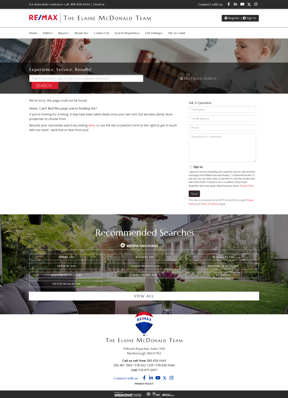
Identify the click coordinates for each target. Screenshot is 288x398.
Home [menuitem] (33, 33)
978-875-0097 (147, 370)
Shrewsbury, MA (145, 275)
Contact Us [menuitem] (101, 33)
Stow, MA (223, 275)
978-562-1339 (144, 365)
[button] (44, 85)
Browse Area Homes (142, 246)
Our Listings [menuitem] (154, 33)
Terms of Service (209, 204)
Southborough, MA (66, 275)
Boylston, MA (223, 257)
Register (232, 18)
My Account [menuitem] (176, 33)
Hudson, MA (66, 266)
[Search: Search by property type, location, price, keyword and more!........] (86, 78)
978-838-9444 (165, 365)
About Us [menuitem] (81, 33)
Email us (98, 4)
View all (144, 296)
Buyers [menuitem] (63, 33)
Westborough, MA (66, 284)
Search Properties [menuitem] (127, 33)
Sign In (249, 18)
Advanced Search (200, 79)
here (91, 125)
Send (194, 194)
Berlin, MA (66, 257)
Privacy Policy (247, 185)
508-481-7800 (123, 365)
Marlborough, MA (145, 266)
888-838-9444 (80, 4)
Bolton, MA (145, 257)
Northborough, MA (223, 266)
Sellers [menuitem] (48, 33)
